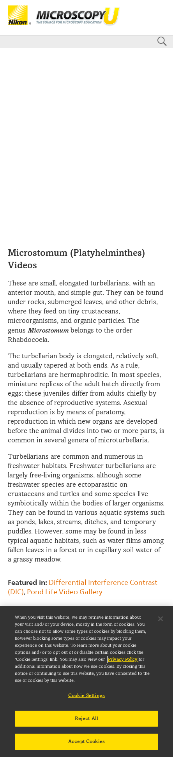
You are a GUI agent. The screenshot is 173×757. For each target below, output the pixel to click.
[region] (86, 681)
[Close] (160, 618)
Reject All (86, 718)
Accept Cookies (86, 741)
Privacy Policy (123, 659)
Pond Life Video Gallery (64, 592)
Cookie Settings (86, 695)
